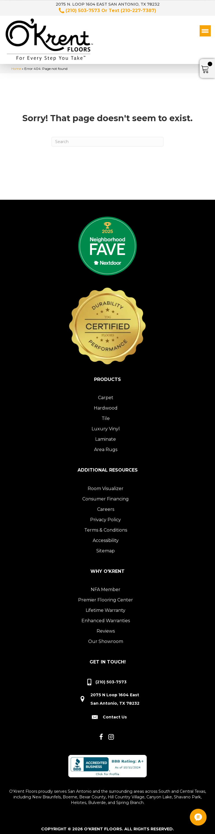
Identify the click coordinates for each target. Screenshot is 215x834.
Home (16, 65)
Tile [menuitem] (106, 415)
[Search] (107, 138)
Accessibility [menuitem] (106, 537)
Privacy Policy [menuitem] (105, 516)
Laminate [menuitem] (105, 435)
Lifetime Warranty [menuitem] (105, 607)
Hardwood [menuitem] (106, 404)
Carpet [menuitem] (105, 394)
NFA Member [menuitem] (105, 586)
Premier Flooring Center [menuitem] (105, 596)
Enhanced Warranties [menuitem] (105, 617)
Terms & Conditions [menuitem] (105, 526)
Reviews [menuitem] (106, 627)
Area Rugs (105, 446)
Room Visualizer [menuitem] (105, 485)
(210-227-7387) (138, 10)
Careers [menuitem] (105, 506)
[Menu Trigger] (205, 30)
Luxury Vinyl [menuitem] (106, 425)
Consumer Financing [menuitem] (105, 495)
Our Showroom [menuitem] (105, 638)
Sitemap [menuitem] (105, 547)
